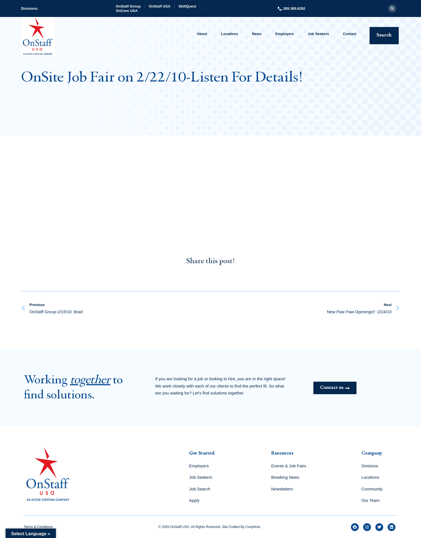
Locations (229, 34)
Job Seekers (318, 34)
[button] (392, 8)
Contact (349, 34)
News (256, 34)
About (202, 34)
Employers (284, 34)
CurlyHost (252, 527)
